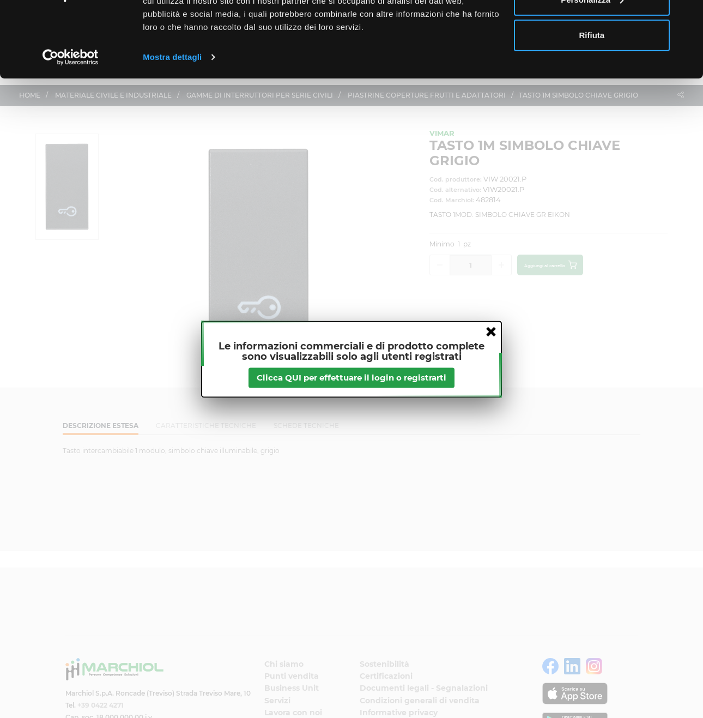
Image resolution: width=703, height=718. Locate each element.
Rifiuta (592, 100)
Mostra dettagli (172, 121)
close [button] (491, 331)
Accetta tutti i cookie (592, 28)
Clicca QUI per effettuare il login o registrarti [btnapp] (351, 377)
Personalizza (592, 64)
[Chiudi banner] (686, 17)
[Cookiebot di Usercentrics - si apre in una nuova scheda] (70, 122)
